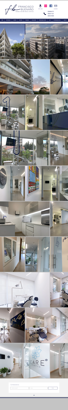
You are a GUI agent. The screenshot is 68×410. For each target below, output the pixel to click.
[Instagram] (45, 6)
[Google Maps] (40, 5)
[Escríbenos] (55, 5)
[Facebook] (51, 6)
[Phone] (45, 14)
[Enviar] (53, 388)
